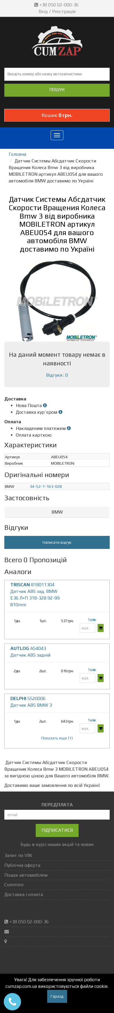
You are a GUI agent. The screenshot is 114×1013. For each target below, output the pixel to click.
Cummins (14, 884)
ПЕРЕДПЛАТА (57, 804)
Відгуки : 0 (57, 375)
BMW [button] (57, 512)
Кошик (57, 115)
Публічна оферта (22, 865)
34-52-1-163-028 (46, 486)
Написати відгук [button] (57, 542)
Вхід (43, 11)
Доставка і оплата (23, 894)
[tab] (57, 512)
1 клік (92, 619)
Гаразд (57, 996)
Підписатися (57, 830)
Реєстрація (63, 11)
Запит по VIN (18, 855)
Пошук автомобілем (26, 875)
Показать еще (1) (57, 738)
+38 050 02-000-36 (57, 5)
